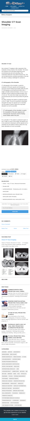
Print (11, 176)
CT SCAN (8, 171)
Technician (15, 393)
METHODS (22, 371)
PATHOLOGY (23, 373)
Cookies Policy (15, 7)
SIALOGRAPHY (16, 388)
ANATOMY (10, 351)
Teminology (22, 393)
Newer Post (4, 228)
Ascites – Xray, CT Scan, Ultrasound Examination (14, 183)
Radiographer (5, 383)
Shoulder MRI (6, 186)
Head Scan (16, 366)
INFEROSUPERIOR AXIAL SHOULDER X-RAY (14, 199)
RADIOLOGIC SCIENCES (7, 380)
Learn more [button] (15, 414)
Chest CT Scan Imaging (9, 239)
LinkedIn (5, 176)
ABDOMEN (4, 351)
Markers (10, 373)
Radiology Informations (20, 385)
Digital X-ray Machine (7, 366)
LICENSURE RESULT (6, 371)
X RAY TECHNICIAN (14, 402)
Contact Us (21, 6)
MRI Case (4, 373)
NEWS (14, 373)
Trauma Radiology (6, 400)
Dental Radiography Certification (10, 364)
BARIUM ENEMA (5, 354)
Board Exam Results (7, 356)
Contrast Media (16, 359)
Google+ (24, 173)
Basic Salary (13, 354)
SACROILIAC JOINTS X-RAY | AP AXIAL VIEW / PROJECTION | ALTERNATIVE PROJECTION (17, 326)
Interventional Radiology (8, 368)
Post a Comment (6, 224)
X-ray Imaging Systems (7, 405)
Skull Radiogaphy (6, 393)
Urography (23, 400)
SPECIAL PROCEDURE (7, 390)
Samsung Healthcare (18, 390)
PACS (18, 373)
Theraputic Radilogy (7, 395)
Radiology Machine (7, 388)
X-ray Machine (18, 405)
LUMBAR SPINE (15, 371)
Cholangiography (6, 359)
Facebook (11, 173)
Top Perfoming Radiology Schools (10, 397)
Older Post (25, 228)
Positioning (5, 378)
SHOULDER (13, 171)
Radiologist (14, 383)
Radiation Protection (19, 380)
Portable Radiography (19, 376)
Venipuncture (5, 402)
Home (7, 6)
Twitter (17, 173)
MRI (26, 371)
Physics (11, 376)
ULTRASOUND (16, 400)
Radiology (20, 383)
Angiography (17, 351)
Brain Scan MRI (17, 356)
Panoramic (4, 376)
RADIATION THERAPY (13, 378)
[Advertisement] (15, 46)
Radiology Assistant (7, 385)
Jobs (17, 368)
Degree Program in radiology (9, 361)
